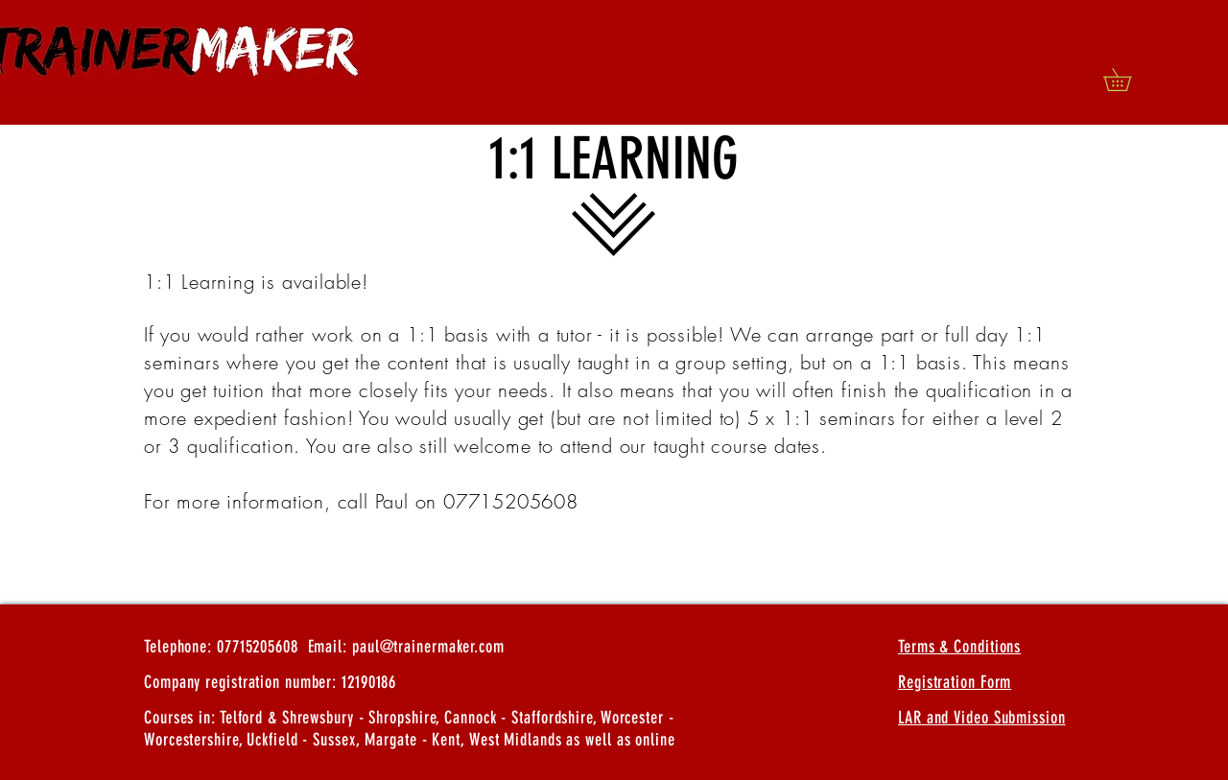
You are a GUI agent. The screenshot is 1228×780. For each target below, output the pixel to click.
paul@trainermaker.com (428, 646)
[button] (1128, 79)
